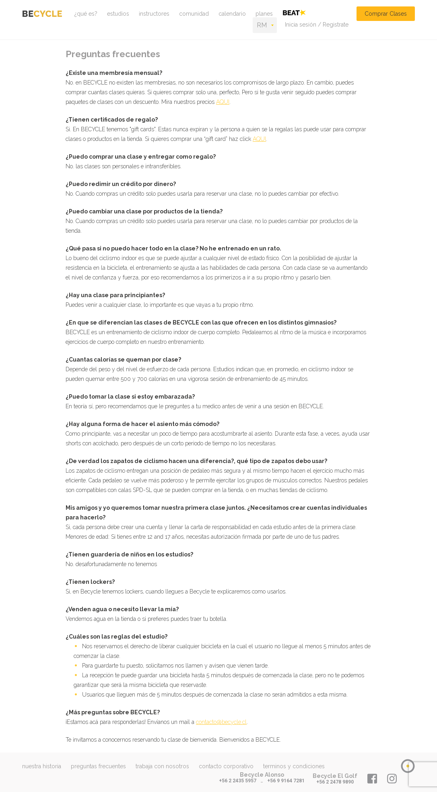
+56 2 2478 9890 (335, 782)
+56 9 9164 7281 (286, 781)
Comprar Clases (386, 13)
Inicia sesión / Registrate (316, 24)
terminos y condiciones (294, 766)
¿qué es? (85, 13)
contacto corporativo (226, 766)
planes (264, 13)
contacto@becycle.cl (221, 722)
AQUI (222, 102)
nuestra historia (41, 766)
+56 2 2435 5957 (237, 781)
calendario (232, 13)
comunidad (194, 13)
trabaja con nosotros (162, 766)
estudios (118, 13)
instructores (154, 13)
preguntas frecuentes (98, 766)
